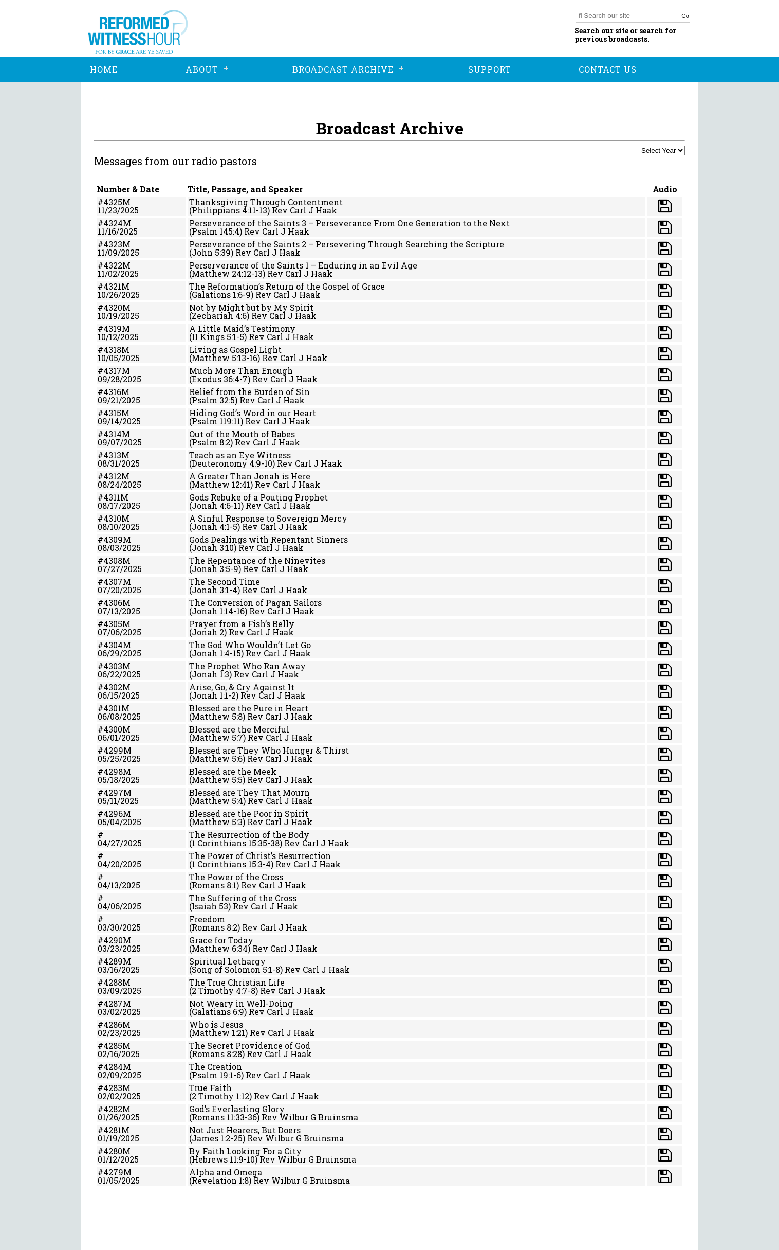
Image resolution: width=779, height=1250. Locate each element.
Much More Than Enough (241, 370)
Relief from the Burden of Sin (249, 391)
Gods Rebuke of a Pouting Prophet (258, 497)
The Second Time (224, 581)
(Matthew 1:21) (218, 1032)
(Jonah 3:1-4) (214, 589)
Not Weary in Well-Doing (241, 1003)
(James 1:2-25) (217, 1138)
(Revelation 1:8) (220, 1180)
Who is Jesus (216, 1024)
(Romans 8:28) (217, 1053)
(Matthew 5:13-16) (224, 357)
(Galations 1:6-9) (221, 294)
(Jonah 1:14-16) (218, 610)
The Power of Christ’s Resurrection (260, 855)
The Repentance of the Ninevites (257, 560)
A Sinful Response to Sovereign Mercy (268, 518)
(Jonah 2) (208, 632)
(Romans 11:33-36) (224, 1117)
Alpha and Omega (225, 1172)
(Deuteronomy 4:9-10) (232, 463)
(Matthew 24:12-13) (227, 273)
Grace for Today (221, 940)
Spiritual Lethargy (227, 961)
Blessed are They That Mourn (249, 792)
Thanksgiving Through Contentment (266, 202)
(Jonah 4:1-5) (214, 526)
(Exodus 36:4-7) (219, 378)
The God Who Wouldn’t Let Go (250, 644)
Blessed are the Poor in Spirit (248, 813)
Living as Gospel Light (235, 349)
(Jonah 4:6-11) (216, 505)
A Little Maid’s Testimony (242, 328)
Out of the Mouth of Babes (242, 433)
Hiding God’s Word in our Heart (252, 412)
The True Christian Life (237, 982)
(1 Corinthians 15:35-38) (235, 842)
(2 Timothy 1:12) (220, 1096)
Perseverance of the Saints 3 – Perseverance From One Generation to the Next (349, 223)
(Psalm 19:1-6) (216, 1074)
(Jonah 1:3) (210, 674)
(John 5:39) (211, 252)
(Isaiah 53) (210, 906)
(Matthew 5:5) (217, 779)
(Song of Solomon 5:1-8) (236, 969)
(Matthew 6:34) (219, 948)
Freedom (207, 919)
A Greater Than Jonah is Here (249, 476)
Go (685, 16)
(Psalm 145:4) (215, 231)
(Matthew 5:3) (217, 821)
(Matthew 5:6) (217, 758)
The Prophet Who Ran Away (247, 665)
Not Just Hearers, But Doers (245, 1129)
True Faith (210, 1087)
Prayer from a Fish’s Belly (241, 623)
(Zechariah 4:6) (219, 315)
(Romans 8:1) (214, 885)
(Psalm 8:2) (211, 442)
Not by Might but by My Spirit (251, 307)
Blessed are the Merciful (239, 729)
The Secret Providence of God (249, 1045)
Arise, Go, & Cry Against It (241, 687)
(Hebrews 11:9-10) (223, 1159)
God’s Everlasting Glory (237, 1108)
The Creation (215, 1066)
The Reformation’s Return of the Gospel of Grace (287, 286)
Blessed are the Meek (232, 771)
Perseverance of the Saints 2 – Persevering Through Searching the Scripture (346, 244)
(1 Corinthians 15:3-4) (231, 864)
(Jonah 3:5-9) (215, 568)
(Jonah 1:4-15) (216, 653)
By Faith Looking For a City (245, 1151)
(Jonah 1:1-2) (213, 695)
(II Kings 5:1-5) (218, 336)
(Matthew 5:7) (217, 737)
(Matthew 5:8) (217, 716)
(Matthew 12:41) (221, 484)
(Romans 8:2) (214, 927)
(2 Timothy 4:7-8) (223, 990)
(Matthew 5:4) (217, 800)
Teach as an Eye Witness (240, 455)
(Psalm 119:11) (216, 421)
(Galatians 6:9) (218, 1011)
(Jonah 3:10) (212, 547)
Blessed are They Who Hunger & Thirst (269, 750)
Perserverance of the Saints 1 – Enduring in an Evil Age (303, 265)
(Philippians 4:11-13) (229, 210)
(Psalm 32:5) (213, 400)
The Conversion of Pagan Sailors (255, 602)
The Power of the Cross (236, 876)
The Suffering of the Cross (242, 897)
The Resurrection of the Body (249, 834)
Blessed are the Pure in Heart (248, 708)
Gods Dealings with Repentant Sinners (268, 539)
